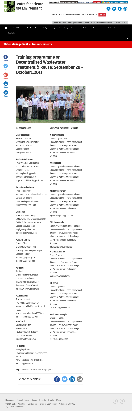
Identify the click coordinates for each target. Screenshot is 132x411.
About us (21, 404)
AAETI (117, 23)
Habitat (30, 28)
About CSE (58, 15)
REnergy (53, 28)
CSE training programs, (45, 370)
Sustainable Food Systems (80, 28)
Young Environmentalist (78, 23)
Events (51, 400)
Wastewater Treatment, (30, 370)
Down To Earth (59, 23)
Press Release (23, 400)
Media (110, 28)
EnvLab (94, 28)
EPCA (124, 23)
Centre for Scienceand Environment (29, 6)
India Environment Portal (101, 23)
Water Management (15, 44)
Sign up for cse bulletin (14, 406)
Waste (37, 28)
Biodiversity (118, 28)
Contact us (92, 15)
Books (34, 400)
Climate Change (64, 28)
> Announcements (40, 44)
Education (102, 28)
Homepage (9, 400)
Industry (45, 28)
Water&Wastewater (19, 28)
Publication (12, 33)
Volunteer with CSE (67, 404)
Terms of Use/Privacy (48, 404)
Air (9, 28)
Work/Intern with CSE (75, 15)
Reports (42, 400)
